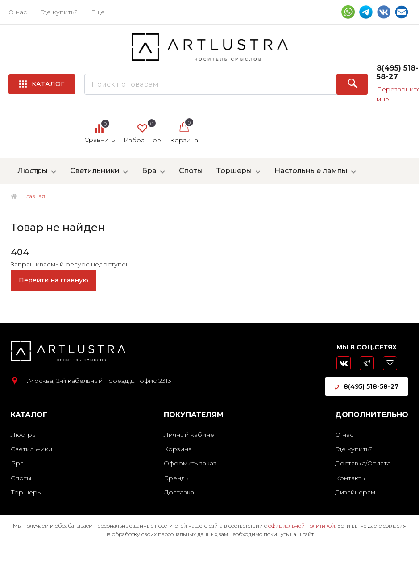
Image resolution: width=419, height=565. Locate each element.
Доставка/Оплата (362, 463)
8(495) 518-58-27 (366, 386)
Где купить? (59, 12)
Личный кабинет (190, 435)
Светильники (95, 170)
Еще (98, 12)
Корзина (178, 449)
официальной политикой (301, 525)
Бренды (177, 478)
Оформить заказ (190, 463)
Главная (34, 196)
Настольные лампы (311, 170)
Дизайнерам (355, 492)
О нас (17, 12)
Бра (149, 170)
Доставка (179, 492)
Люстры (32, 170)
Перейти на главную (53, 280)
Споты (191, 170)
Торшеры (234, 170)
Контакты (350, 478)
